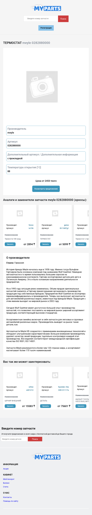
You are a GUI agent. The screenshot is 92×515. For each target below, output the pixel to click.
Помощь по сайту (10, 501)
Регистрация (46, 28)
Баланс (6, 483)
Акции (6, 469)
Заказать (10, 244)
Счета (5, 487)
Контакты (7, 497)
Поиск (63, 19)
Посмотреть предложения (46, 189)
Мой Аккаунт (8, 479)
